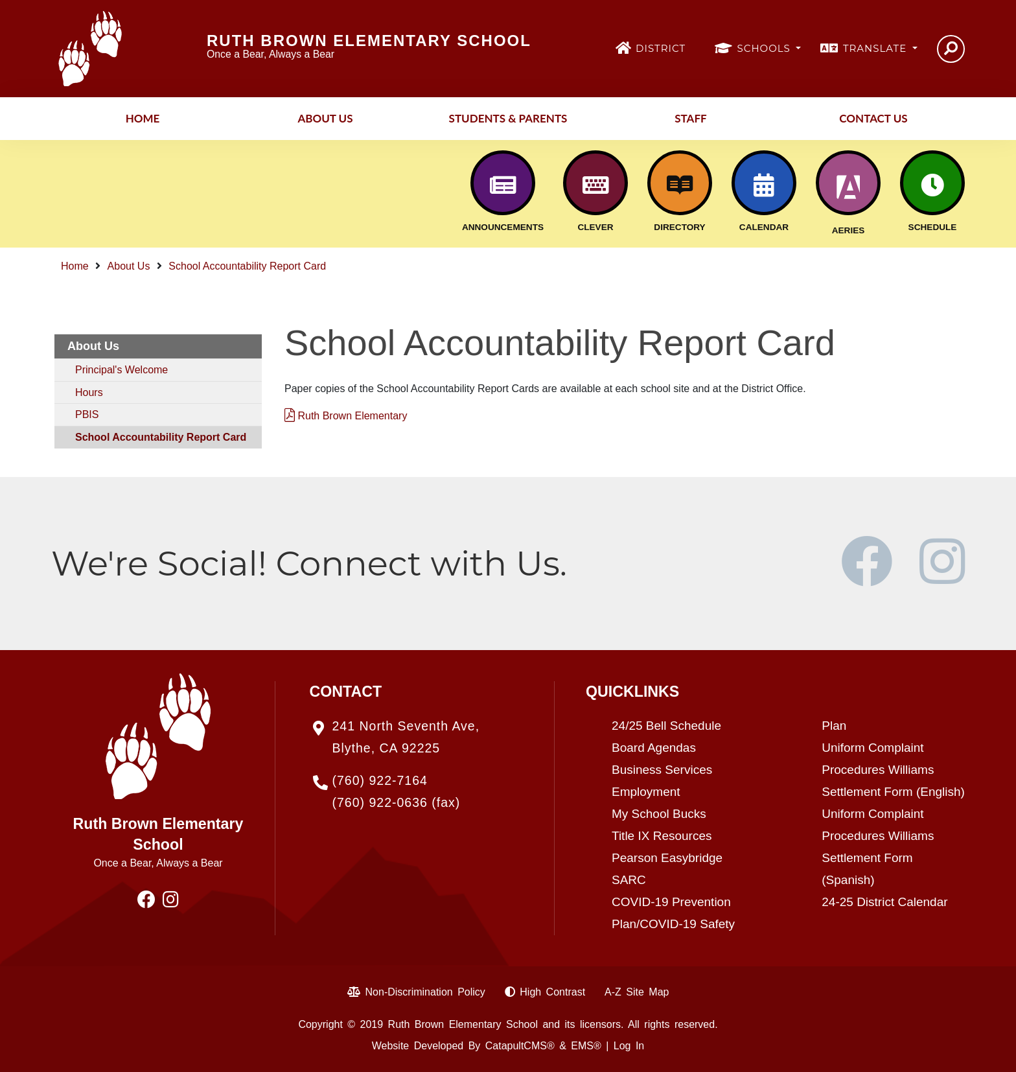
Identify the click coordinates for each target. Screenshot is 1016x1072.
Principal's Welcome (121, 369)
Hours (89, 392)
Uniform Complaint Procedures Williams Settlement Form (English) (893, 769)
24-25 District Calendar (884, 902)
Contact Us (873, 118)
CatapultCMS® (520, 1045)
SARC (629, 880)
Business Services (662, 769)
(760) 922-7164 (380, 780)
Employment (646, 791)
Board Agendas (654, 747)
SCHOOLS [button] (765, 48)
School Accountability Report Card (247, 266)
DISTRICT (661, 48)
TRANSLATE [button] (876, 48)
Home (143, 118)
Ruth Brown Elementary (345, 415)
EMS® (586, 1045)
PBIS (86, 414)
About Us (324, 118)
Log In (629, 1045)
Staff (690, 118)
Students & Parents (508, 118)
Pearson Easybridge (667, 858)
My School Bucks (659, 814)
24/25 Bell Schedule (666, 725)
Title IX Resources (662, 836)
